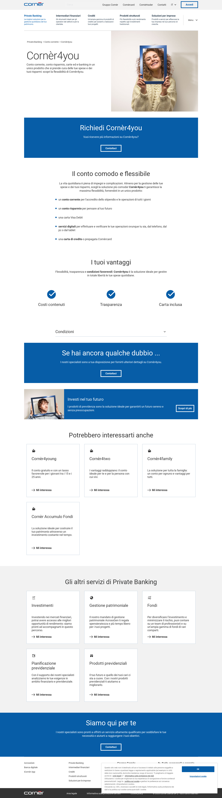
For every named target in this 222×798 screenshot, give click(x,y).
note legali (117, 776)
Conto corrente (51, 42)
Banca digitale (31, 767)
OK (198, 769)
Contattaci (111, 148)
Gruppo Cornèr (110, 4)
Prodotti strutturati (78, 776)
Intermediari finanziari (79, 767)
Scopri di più (185, 408)
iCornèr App (29, 772)
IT (172, 4)
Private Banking (34, 42)
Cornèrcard (129, 4)
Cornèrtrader (146, 4)
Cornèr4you (66, 42)
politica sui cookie (132, 781)
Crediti (72, 772)
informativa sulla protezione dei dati (139, 776)
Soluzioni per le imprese (80, 780)
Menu (190, 20)
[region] (159, 778)
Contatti (162, 4)
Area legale (72, 793)
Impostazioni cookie (198, 776)
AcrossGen (29, 763)
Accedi (189, 4)
